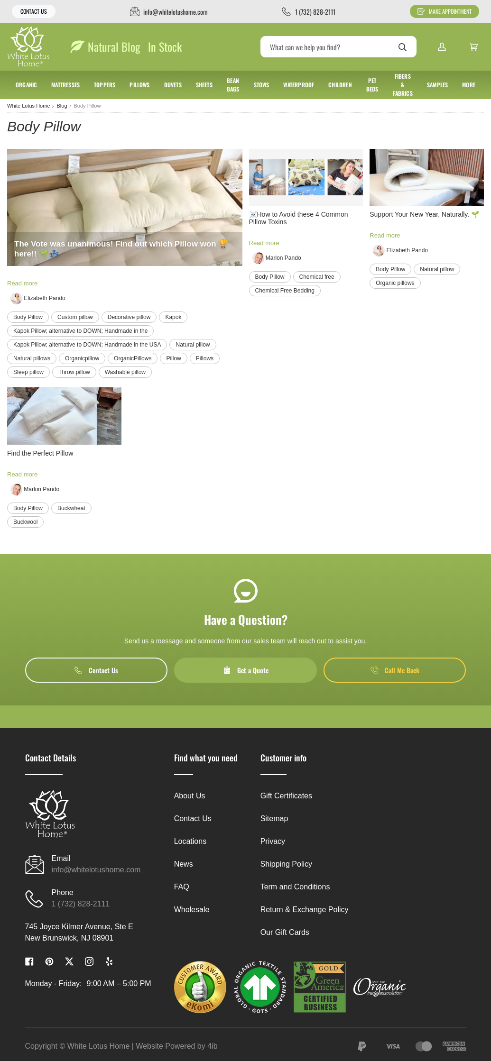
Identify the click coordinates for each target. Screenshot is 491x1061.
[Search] (338, 46)
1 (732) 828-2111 (81, 904)
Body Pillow (28, 317)
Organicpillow (82, 358)
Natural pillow (193, 344)
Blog (61, 106)
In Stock (165, 46)
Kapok (173, 317)
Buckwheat (71, 508)
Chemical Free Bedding (285, 290)
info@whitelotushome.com (96, 870)
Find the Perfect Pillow (40, 453)
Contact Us (33, 11)
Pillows (204, 358)
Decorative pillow (129, 317)
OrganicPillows (132, 358)
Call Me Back (395, 670)
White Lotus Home (28, 106)
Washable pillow (125, 372)
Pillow (173, 358)
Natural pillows (31, 358)
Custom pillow (75, 317)
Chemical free (316, 277)
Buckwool (25, 522)
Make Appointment (444, 11)
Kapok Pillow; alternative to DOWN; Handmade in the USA (87, 344)
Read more (22, 283)
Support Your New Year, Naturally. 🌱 (424, 214)
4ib (212, 1046)
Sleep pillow (28, 372)
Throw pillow (74, 372)
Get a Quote (246, 670)
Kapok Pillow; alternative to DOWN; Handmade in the (80, 331)
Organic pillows (395, 283)
